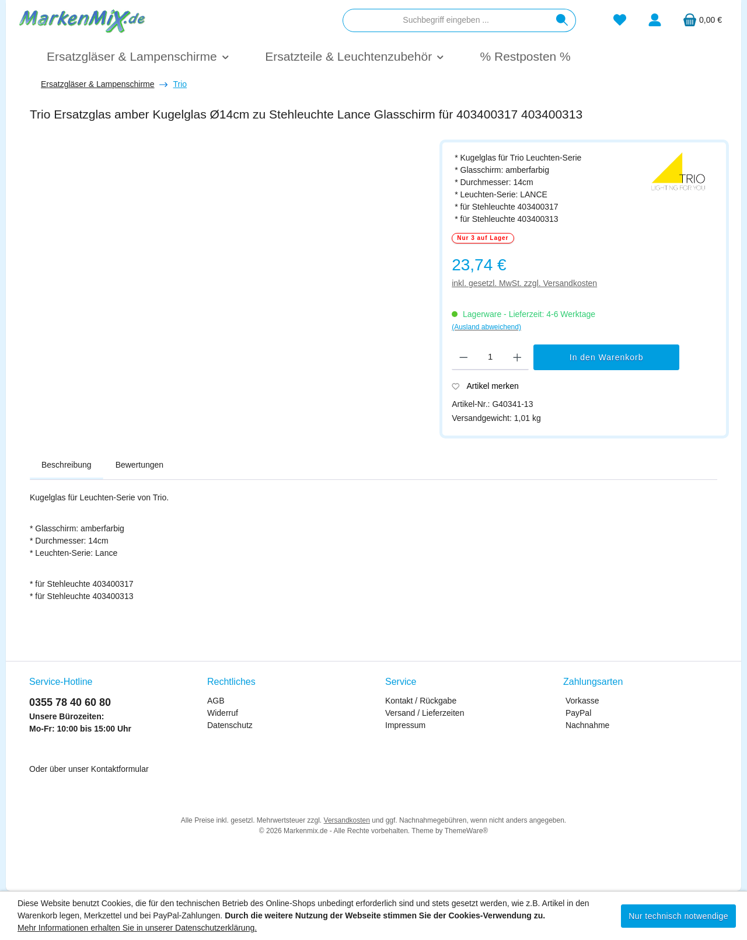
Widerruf (222, 713)
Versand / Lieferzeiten (424, 713)
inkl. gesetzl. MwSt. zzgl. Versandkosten (524, 283)
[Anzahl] (490, 357)
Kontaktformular (120, 769)
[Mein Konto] (654, 20)
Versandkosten (347, 820)
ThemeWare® (466, 831)
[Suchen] (562, 20)
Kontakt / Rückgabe (420, 700)
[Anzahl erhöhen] (517, 357)
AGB (216, 700)
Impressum (405, 725)
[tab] (66, 465)
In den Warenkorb (607, 357)
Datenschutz (230, 725)
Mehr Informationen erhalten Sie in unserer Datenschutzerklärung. (137, 927)
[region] (228, 278)
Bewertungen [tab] (140, 464)
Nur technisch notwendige (678, 916)
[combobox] (446, 20)
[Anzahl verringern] (464, 357)
